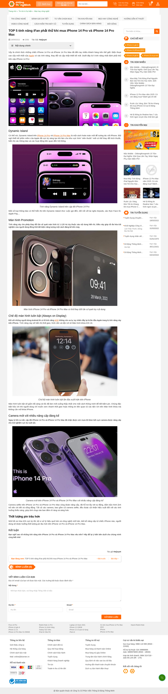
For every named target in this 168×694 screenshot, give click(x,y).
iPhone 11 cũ (13, 630)
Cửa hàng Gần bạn (140, 4)
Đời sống (112, 24)
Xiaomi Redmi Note (137, 625)
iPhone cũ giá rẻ (14, 627)
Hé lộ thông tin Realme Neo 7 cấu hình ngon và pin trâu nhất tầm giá (150, 204)
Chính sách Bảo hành (56, 653)
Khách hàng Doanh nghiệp (58, 661)
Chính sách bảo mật (18, 653)
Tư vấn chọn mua (63, 19)
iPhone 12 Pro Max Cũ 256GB (19, 632)
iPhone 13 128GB (76, 627)
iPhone (102, 629)
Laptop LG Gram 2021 (77, 625)
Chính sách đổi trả (55, 645)
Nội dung (13, 585)
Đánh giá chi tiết (40, 19)
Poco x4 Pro (13, 625)
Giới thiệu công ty (17, 645)
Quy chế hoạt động (55, 649)
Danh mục (44, 4)
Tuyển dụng (68, 24)
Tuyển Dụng (90, 645)
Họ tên (12, 605)
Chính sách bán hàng (90, 24)
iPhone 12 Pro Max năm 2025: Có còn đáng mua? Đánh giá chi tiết (151, 181)
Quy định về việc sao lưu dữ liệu (98, 661)
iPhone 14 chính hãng (46, 627)
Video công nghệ (19, 24)
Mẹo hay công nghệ (108, 19)
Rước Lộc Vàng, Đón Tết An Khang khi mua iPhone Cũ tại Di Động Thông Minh (131, 204)
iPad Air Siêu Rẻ (45, 632)
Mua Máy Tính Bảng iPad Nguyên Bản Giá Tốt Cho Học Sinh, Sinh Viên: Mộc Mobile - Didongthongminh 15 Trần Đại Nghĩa (132, 181)
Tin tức (50, 664)
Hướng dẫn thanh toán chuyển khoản (100, 664)
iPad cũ (72, 632)
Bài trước (101, 559)
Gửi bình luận (111, 617)
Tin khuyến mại (85, 19)
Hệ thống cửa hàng (18, 649)
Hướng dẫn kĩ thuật (134, 19)
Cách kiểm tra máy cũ (45, 24)
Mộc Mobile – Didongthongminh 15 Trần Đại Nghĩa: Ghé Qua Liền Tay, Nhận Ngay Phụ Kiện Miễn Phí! (141, 156)
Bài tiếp (114, 559)
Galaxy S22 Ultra (45, 630)
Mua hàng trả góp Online (95, 653)
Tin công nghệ (18, 19)
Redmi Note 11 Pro (45, 625)
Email (70, 605)
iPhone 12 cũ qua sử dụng (79, 630)
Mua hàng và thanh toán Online (98, 649)
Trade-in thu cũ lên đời (57, 668)
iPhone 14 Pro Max (107, 632)
